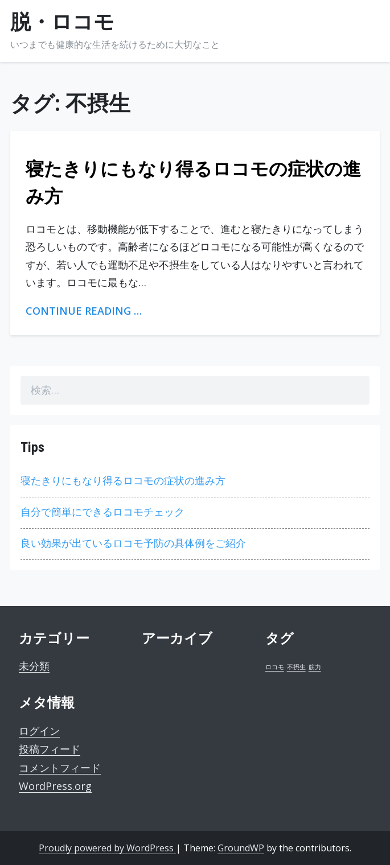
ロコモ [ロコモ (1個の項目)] (274, 667)
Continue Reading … (84, 311)
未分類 (34, 666)
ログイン (39, 731)
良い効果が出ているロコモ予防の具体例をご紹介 (133, 543)
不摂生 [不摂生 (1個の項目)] (296, 667)
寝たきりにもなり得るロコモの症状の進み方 (122, 481)
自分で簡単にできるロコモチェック (102, 512)
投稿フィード (49, 749)
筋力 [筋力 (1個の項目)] (315, 667)
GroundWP (240, 848)
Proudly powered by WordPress (107, 848)
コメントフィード (60, 768)
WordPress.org (55, 786)
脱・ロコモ (62, 22)
